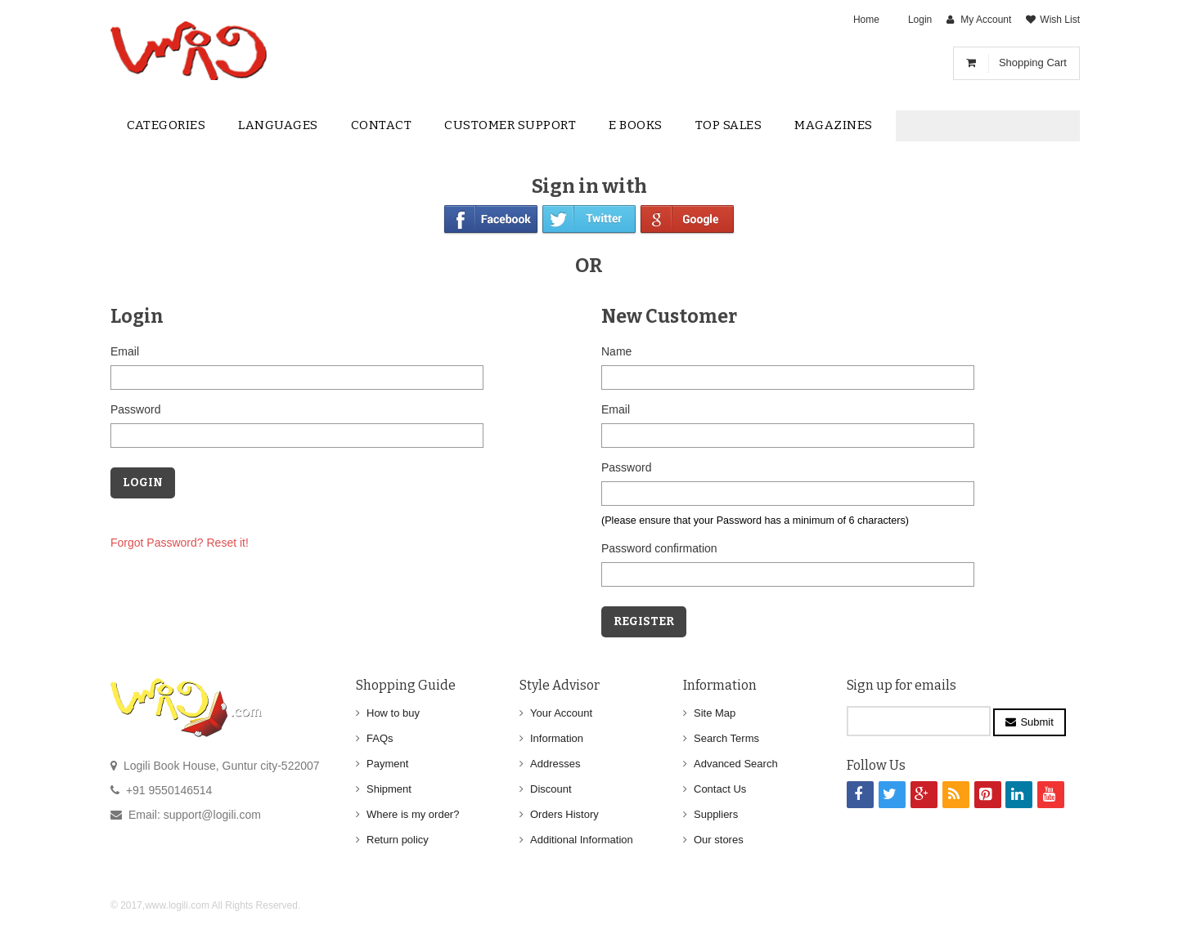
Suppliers (716, 814)
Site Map (714, 713)
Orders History (564, 814)
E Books (636, 125)
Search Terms (726, 738)
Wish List (1060, 19)
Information (556, 738)
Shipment (388, 789)
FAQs (379, 738)
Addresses (555, 763)
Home (866, 19)
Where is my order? (412, 814)
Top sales (728, 125)
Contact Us (720, 789)
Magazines (833, 125)
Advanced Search (736, 763)
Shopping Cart (1033, 62)
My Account (985, 19)
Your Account (561, 713)
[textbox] (974, 126)
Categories (166, 125)
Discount (551, 789)
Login (920, 19)
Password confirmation (659, 548)
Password (135, 409)
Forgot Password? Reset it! (179, 542)
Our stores (719, 839)
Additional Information (581, 839)
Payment (387, 763)
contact (381, 125)
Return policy (397, 839)
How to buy (393, 713)
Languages (278, 125)
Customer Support (510, 125)
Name (616, 351)
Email (124, 351)
